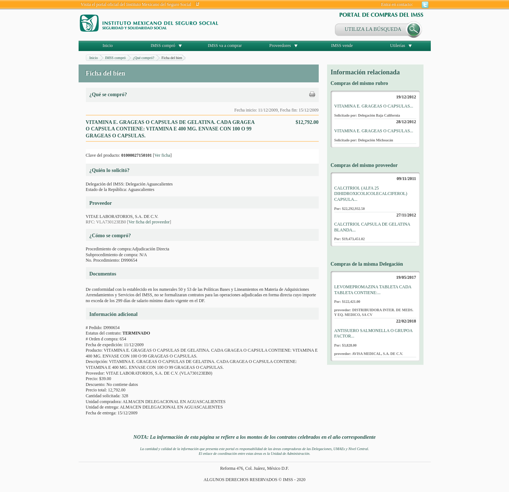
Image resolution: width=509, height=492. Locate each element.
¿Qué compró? (143, 58)
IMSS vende (342, 45)
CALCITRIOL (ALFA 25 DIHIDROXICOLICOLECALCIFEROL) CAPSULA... (370, 194)
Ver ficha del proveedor (149, 221)
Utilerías (397, 45)
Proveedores (280, 45)
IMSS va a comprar (225, 45)
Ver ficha (162, 155)
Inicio (108, 45)
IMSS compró (163, 45)
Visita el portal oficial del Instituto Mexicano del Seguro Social (136, 4)
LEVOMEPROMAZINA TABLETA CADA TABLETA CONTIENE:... (372, 289)
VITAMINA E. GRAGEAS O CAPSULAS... (373, 106)
